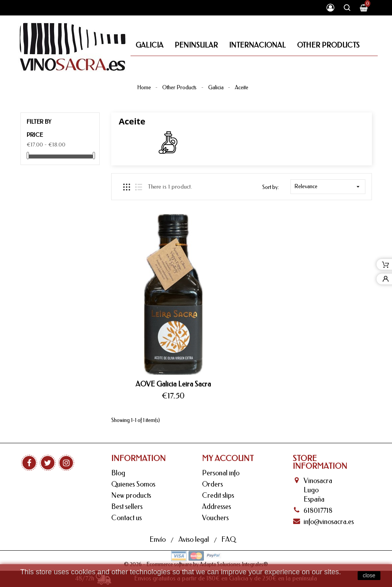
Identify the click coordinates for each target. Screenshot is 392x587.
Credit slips (218, 495)
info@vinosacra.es (329, 521)
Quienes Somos (133, 484)
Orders (212, 484)
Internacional (257, 45)
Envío (158, 539)
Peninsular (196, 45)
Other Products (328, 45)
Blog (118, 473)
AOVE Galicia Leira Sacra (173, 384)
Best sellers (127, 506)
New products (131, 495)
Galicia (149, 45)
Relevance (327, 186)
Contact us (126, 518)
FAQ (228, 539)
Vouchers (215, 518)
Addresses (216, 506)
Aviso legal (194, 539)
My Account (228, 458)
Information (138, 458)
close (369, 575)
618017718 (318, 510)
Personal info (220, 473)
